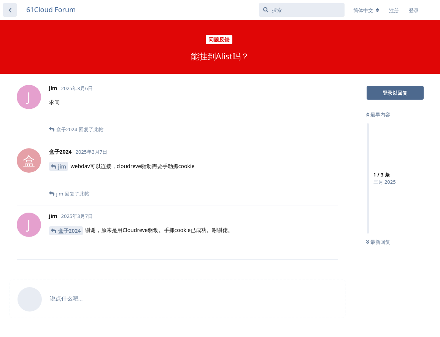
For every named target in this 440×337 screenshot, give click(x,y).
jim (62, 166)
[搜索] (302, 10)
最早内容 (378, 114)
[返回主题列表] (10, 10)
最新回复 (378, 241)
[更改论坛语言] (366, 10)
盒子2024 (69, 230)
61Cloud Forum (51, 9)
